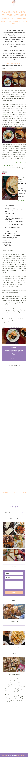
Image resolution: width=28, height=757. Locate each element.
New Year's (15, 356)
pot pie (20, 356)
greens (15, 351)
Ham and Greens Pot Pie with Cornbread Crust (14, 354)
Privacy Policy (14, 750)
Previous (5, 492)
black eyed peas (18, 350)
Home (15, 492)
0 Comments (14, 347)
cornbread (10, 351)
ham (19, 351)
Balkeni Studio (20, 755)
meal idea (8, 356)
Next (24, 492)
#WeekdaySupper (9, 350)
